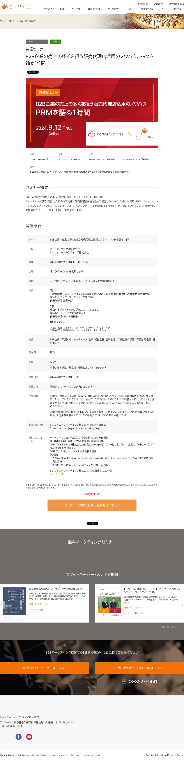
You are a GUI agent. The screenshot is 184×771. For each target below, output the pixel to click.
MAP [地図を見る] (70, 727)
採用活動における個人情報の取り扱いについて (37, 760)
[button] (63, 10)
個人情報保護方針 (7, 760)
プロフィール (57, 479)
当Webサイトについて (92, 760)
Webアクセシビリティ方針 (69, 760)
